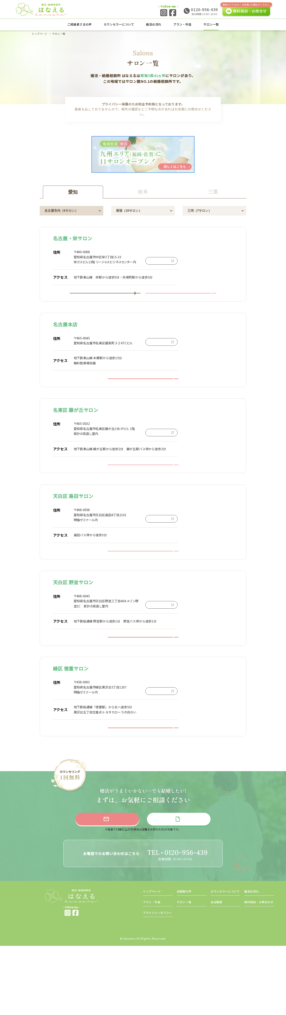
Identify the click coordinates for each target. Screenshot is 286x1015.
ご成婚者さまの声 (79, 24)
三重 (213, 191)
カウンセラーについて (119, 24)
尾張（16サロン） (129, 210)
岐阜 (143, 191)
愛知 (73, 192)
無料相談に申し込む (103, 887)
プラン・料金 (182, 24)
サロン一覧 (211, 24)
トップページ (40, 34)
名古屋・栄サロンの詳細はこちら (105, 298)
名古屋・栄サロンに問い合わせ (181, 298)
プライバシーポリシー (157, 982)
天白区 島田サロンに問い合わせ (143, 589)
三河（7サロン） (199, 210)
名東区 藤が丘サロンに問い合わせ (143, 492)
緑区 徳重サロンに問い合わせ (143, 788)
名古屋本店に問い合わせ (143, 395)
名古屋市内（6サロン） (61, 210)
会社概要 (216, 971)
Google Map (161, 260)
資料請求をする (183, 887)
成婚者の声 (184, 960)
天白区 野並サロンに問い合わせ (143, 686)
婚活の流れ (153, 24)
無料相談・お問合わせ (258, 971)
